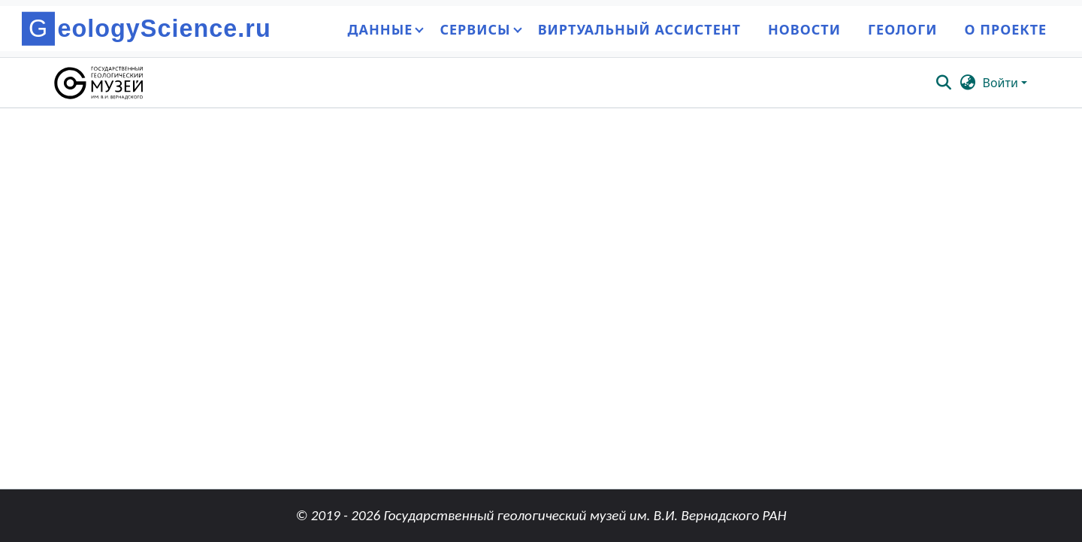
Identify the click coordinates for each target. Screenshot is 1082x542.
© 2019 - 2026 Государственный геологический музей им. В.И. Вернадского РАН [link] (540, 515)
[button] (99, 82)
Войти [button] (1002, 82)
